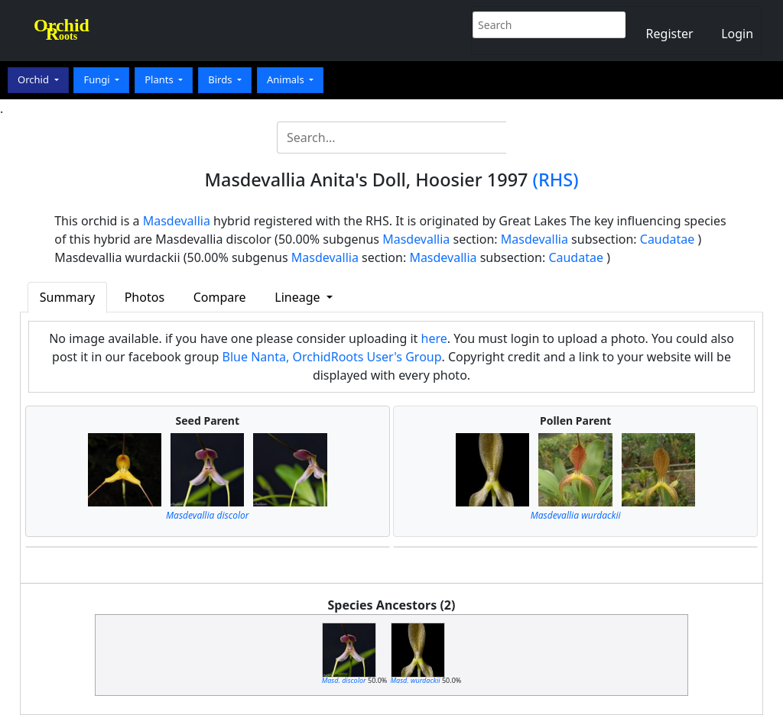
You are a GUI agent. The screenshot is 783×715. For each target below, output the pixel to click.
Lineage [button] (299, 297)
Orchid (34, 79)
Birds (221, 79)
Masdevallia (176, 220)
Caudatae (667, 239)
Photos (144, 297)
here (434, 338)
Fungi (97, 79)
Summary (67, 297)
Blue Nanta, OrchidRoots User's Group (332, 356)
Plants (160, 79)
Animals (287, 79)
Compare (219, 297)
